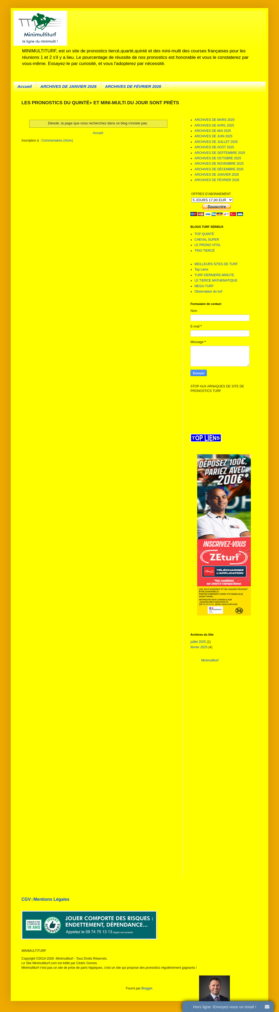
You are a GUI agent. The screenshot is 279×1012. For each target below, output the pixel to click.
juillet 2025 (198, 642)
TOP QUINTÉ (204, 234)
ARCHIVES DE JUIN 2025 (213, 136)
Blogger (146, 988)
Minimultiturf (210, 660)
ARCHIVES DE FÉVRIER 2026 (133, 86)
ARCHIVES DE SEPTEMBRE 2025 (219, 153)
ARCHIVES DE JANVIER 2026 (68, 86)
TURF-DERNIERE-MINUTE (214, 275)
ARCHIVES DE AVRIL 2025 (214, 125)
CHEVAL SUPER (206, 240)
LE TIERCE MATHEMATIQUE (215, 280)
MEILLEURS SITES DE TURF (216, 264)
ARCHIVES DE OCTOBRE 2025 (217, 158)
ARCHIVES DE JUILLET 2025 (216, 142)
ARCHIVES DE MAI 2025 (212, 131)
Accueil (24, 86)
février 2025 (198, 647)
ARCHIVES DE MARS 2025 (214, 120)
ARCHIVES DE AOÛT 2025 (214, 147)
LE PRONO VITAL (207, 245)
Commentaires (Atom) (57, 140)
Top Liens (201, 269)
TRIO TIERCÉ (204, 251)
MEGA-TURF (204, 286)
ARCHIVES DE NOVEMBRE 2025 (219, 163)
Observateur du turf (208, 291)
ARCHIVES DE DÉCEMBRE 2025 (219, 169)
